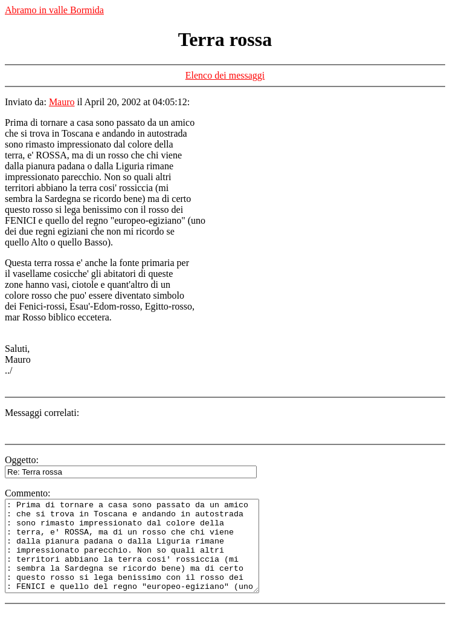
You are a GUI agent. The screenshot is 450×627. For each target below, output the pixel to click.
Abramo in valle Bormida (54, 10)
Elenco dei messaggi (225, 75)
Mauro (62, 102)
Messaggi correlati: (42, 413)
